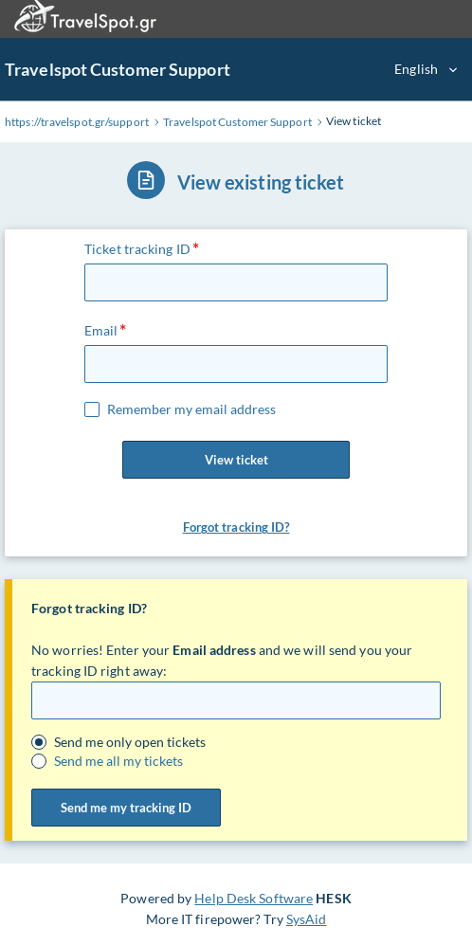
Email (101, 330)
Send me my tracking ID (126, 807)
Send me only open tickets (130, 742)
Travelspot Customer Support (117, 69)
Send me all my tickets (118, 761)
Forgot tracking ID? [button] (236, 527)
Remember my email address (191, 409)
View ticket (236, 460)
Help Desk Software (253, 898)
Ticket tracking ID (137, 249)
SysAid (306, 919)
